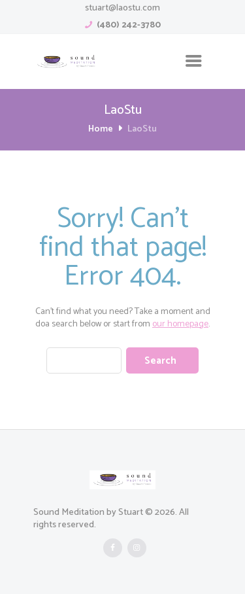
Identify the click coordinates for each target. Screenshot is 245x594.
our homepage (180, 324)
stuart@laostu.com (122, 8)
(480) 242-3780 (129, 25)
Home (100, 129)
